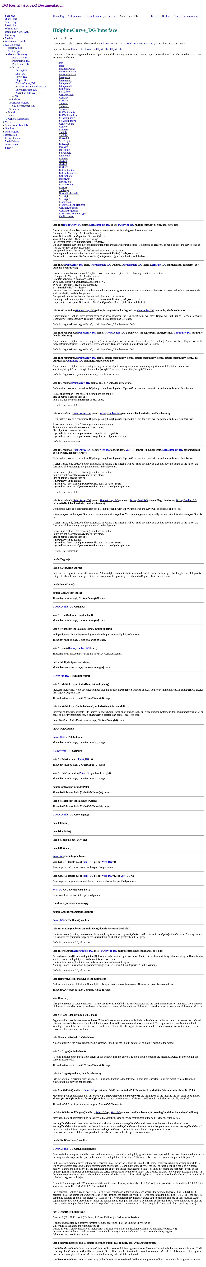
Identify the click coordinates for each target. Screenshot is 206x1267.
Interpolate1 (65, 80)
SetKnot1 (64, 106)
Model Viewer (12, 141)
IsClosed (63, 147)
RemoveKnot (66, 184)
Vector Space (15, 51)
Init (61, 62)
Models (9, 38)
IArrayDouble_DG (99, 224)
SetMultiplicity (67, 118)
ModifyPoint (65, 202)
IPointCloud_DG (20, 64)
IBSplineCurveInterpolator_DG (31, 86)
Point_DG (58, 737)
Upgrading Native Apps (17, 31)
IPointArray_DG (20, 57)
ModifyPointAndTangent (72, 204)
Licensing (10, 35)
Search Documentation (185, 16)
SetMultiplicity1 (67, 120)
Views (8, 122)
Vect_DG (105, 449)
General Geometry (17, 54)
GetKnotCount (66, 94)
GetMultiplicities (68, 115)
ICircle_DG (21, 76)
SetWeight (64, 141)
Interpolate (64, 77)
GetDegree (64, 89)
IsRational (64, 155)
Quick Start (11, 19)
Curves (15, 67)
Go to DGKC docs (160, 16)
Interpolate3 (65, 86)
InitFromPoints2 (67, 74)
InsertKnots (65, 181)
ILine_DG (20, 73)
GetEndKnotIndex (68, 207)
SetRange (64, 190)
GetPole (63, 126)
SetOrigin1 (64, 199)
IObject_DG (115, 49)
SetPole (63, 132)
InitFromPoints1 (67, 71)
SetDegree (64, 91)
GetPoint (63, 158)
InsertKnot (64, 178)
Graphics (9, 128)
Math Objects (12, 131)
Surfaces (15, 99)
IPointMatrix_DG (20, 60)
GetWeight (64, 138)
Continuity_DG (145, 310)
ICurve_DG (21, 70)
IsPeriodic (64, 149)
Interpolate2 (65, 83)
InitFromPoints (67, 68)
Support (9, 147)
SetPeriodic (65, 152)
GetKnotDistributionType (72, 213)
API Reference (12, 44)
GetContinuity (66, 170)
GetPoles (64, 129)
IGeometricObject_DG (23, 105)
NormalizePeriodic (69, 193)
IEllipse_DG (21, 80)
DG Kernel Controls (15, 41)
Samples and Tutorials (16, 125)
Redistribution (12, 138)
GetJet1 (63, 161)
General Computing (18, 118)
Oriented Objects (20, 102)
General (15, 109)
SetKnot (63, 103)
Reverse (63, 187)
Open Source (11, 144)
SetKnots (64, 109)
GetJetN (63, 167)
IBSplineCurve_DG (25, 83)
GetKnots (64, 100)
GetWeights (65, 144)
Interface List (15, 48)
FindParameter (66, 216)
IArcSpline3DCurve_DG (27, 93)
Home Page (59, 16)
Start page (10, 15)
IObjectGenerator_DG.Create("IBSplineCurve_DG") (127, 43)
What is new (11, 28)
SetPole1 (63, 135)
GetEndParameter (68, 173)
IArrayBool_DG (139, 500)
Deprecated (11, 134)
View (11, 115)
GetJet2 (63, 164)
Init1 (61, 65)
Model (11, 112)
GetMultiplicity (67, 112)
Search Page (11, 22)
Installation (11, 25)
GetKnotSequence (68, 210)
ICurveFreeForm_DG (26, 89)
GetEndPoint (66, 175)
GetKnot (63, 97)
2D (16, 96)
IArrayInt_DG (126, 224)
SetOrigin (64, 196)
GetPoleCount (66, 123)
